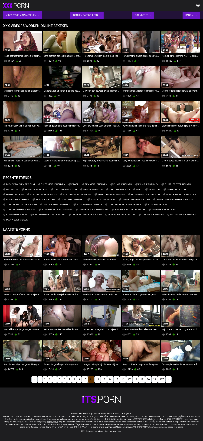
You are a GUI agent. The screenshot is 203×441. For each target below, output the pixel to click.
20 (148, 379)
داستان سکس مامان (137, 416)
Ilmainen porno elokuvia (58, 419)
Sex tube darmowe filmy (131, 424)
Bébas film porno (175, 427)
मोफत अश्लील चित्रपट (175, 419)
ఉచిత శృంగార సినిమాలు (157, 419)
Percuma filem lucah (92, 424)
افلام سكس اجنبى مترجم (93, 416)
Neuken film (8, 416)
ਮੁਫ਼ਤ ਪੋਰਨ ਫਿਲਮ (27, 422)
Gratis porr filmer (39, 419)
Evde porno (151, 416)
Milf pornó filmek (164, 416)
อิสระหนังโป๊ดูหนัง (75, 424)
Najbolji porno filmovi (152, 424)
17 (129, 379)
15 (116, 379)
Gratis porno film (156, 422)
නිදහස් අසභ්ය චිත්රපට (158, 427)
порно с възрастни (78, 419)
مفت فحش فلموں (190, 419)
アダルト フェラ (81, 427)
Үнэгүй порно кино (95, 422)
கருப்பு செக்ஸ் (94, 419)
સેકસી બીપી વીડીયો (108, 419)
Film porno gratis (96, 427)
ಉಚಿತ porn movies (125, 419)
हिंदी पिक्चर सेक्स (140, 419)
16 (122, 379)
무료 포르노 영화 (60, 424)
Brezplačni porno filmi (42, 424)
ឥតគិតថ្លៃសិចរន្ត (40, 422)
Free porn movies (23, 416)
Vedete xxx (80, 422)
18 (135, 379)
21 (154, 379)
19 (142, 379)
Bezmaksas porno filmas (115, 422)
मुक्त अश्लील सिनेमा (140, 427)
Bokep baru (186, 424)
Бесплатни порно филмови (177, 422)
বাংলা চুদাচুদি (178, 416)
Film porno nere (38, 416)
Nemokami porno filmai (138, 422)
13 (103, 379)
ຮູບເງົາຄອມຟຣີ (111, 427)
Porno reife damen (73, 416)
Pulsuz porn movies (171, 424)
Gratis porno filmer (111, 424)
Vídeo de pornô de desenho (116, 416)
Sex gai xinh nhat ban (55, 416)
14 (110, 379)
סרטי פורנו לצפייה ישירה (62, 427)
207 (162, 379)
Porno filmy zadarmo (22, 424)
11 (91, 379)
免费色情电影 (53, 422)
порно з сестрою (67, 422)
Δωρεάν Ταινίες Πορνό (41, 427)
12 (97, 379)
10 (84, 379)
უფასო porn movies (22, 419)
